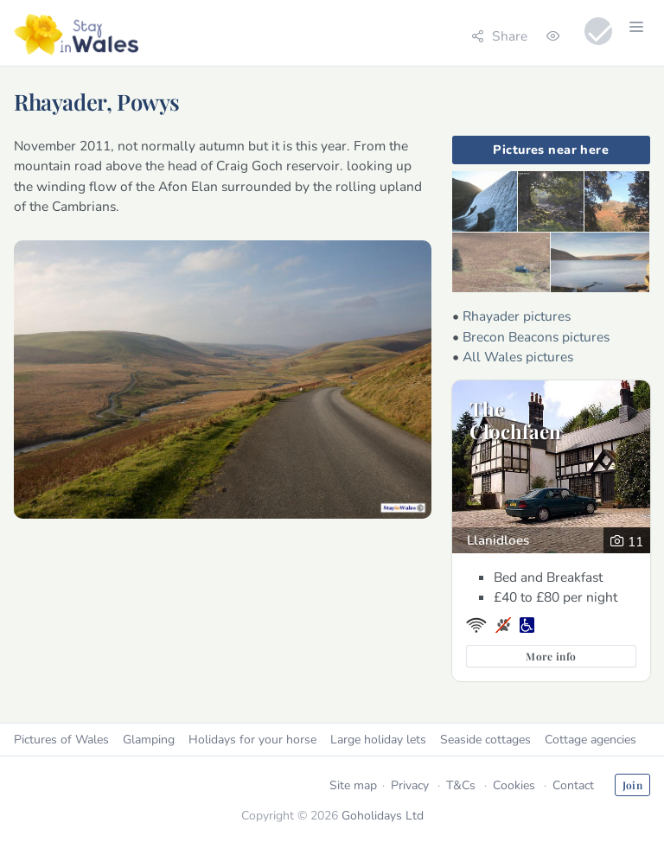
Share (499, 36)
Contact (573, 785)
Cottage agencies (590, 739)
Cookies (514, 785)
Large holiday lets (378, 739)
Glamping (149, 739)
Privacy (410, 785)
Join (632, 785)
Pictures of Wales (61, 739)
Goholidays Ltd (383, 815)
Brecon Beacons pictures (536, 337)
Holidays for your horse (252, 739)
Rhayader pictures (517, 316)
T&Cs (461, 785)
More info (551, 656)
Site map (353, 785)
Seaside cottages (485, 739)
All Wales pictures (518, 357)
